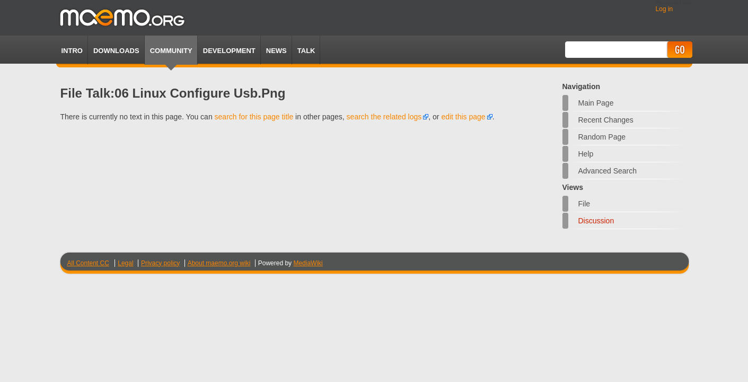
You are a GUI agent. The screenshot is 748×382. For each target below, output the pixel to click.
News (276, 51)
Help (586, 154)
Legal (125, 263)
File (584, 203)
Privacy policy (160, 263)
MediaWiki (307, 263)
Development (229, 51)
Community (171, 51)
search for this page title (254, 116)
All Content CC (88, 263)
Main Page (596, 103)
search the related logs (384, 116)
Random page (602, 137)
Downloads (116, 51)
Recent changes (605, 120)
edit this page (463, 116)
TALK (306, 51)
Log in (664, 9)
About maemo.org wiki (219, 263)
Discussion (596, 220)
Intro (72, 51)
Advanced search (607, 171)
